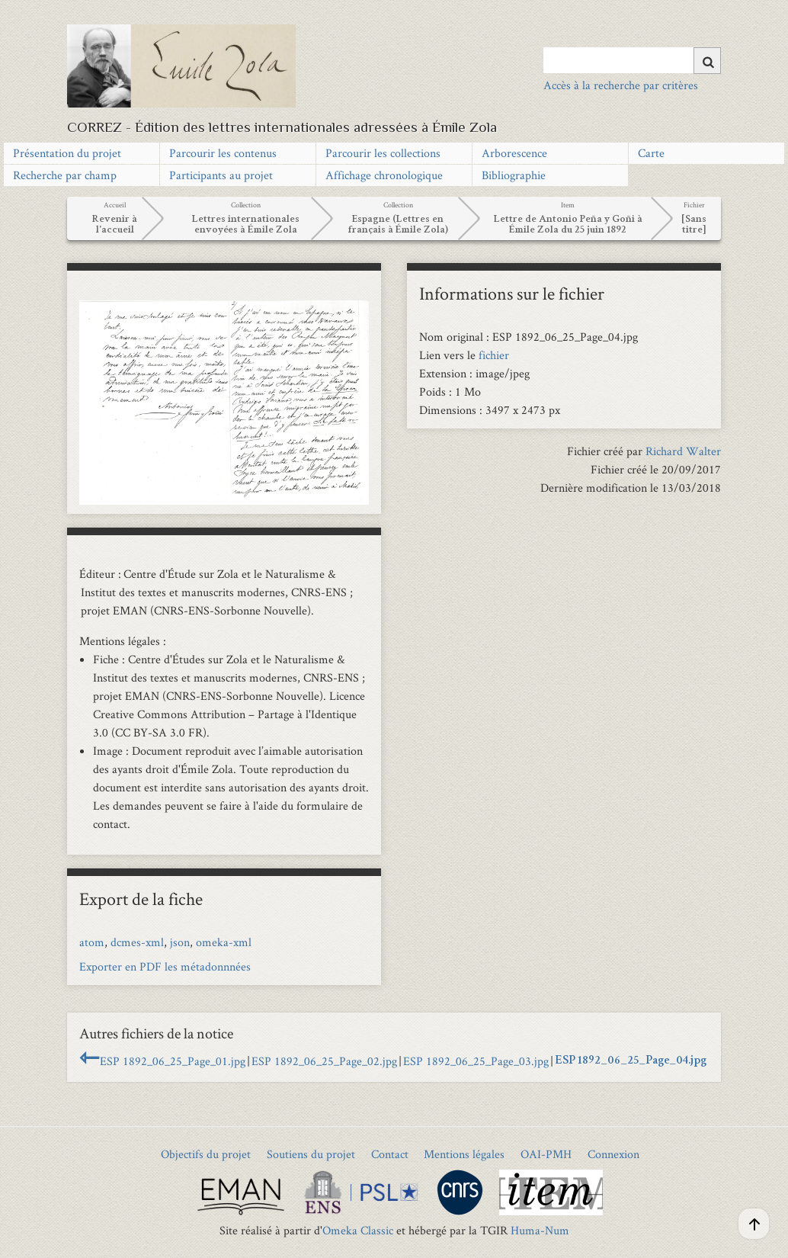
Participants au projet (221, 175)
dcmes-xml (137, 942)
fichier (494, 355)
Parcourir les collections (382, 153)
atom (91, 942)
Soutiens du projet (311, 1154)
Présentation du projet (67, 153)
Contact (389, 1154)
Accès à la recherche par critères (620, 85)
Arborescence (514, 153)
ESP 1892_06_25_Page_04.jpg (630, 1061)
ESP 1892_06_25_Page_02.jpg (324, 1061)
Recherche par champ (65, 175)
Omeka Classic (357, 1230)
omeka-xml (223, 942)
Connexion (613, 1154)
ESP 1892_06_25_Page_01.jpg (172, 1061)
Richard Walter (683, 451)
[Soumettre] (707, 60)
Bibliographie (514, 175)
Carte (651, 153)
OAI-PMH (546, 1154)
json (180, 942)
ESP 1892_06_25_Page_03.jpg (476, 1061)
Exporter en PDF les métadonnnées (165, 966)
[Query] (632, 60)
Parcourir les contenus (223, 153)
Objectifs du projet (206, 1154)
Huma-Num (540, 1230)
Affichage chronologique (384, 175)
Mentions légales (464, 1154)
